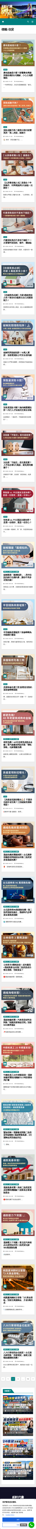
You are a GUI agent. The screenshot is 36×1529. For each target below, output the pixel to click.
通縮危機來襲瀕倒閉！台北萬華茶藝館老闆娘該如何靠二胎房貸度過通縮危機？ (17, 857)
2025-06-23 (9, 526)
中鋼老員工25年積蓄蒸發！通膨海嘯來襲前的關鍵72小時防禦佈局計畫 (17, 1077)
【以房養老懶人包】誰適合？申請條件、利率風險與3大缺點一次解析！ (18, 185)
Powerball (19, 81)
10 (28, 1379)
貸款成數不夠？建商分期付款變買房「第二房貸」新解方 (17, 131)
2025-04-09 (9, 1141)
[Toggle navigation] (32, 22)
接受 (18, 1519)
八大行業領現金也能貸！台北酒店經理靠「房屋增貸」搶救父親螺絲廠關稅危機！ (17, 1355)
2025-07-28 (9, 413)
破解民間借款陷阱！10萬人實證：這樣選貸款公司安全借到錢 (17, 353)
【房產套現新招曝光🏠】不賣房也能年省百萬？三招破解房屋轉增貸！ (17, 802)
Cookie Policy (10, 1515)
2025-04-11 (9, 751)
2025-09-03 (9, 246)
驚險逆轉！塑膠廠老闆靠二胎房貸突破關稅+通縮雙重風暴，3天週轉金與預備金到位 (17, 1135)
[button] (28, 22)
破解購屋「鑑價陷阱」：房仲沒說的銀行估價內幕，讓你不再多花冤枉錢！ (17, 577)
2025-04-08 (9, 1361)
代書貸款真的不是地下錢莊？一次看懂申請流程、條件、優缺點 (17, 241)
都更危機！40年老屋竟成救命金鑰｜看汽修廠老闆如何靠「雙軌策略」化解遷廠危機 (17, 745)
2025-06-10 (9, 638)
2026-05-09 (11, 1476)
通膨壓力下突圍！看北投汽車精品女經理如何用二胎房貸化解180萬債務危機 (17, 1245)
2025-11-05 (9, 136)
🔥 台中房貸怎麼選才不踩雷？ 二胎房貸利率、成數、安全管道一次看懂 (17, 1451)
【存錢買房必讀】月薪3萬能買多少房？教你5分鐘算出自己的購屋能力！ (18, 298)
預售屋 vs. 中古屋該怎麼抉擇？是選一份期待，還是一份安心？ (17, 521)
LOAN (5, 127)
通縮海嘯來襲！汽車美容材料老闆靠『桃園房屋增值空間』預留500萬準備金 (17, 1022)
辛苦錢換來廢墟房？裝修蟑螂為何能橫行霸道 (17, 633)
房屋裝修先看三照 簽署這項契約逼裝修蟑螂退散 (17, 688)
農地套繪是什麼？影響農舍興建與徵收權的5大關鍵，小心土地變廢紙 (18, 75)
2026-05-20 (11, 1411)
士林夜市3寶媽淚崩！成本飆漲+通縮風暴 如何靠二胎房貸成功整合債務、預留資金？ (17, 967)
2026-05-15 (11, 1432)
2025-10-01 (9, 191)
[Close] (34, 1499)
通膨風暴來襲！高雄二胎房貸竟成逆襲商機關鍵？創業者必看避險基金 (17, 1190)
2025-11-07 (9, 81)
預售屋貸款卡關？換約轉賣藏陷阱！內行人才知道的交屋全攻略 (17, 408)
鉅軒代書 (6, 6)
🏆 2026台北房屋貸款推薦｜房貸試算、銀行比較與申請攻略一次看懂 (18, 1473)
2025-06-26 (9, 471)
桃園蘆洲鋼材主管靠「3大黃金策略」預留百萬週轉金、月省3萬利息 (18, 1300)
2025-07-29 (9, 359)
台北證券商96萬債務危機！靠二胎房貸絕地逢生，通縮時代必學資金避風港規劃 (17, 912)
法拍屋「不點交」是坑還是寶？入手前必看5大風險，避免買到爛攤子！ (18, 465)
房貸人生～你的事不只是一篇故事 (11, 571)
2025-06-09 (9, 693)
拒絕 (18, 1525)
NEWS (5, 69)
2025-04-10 (9, 918)
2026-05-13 (11, 1454)
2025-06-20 (9, 583)
